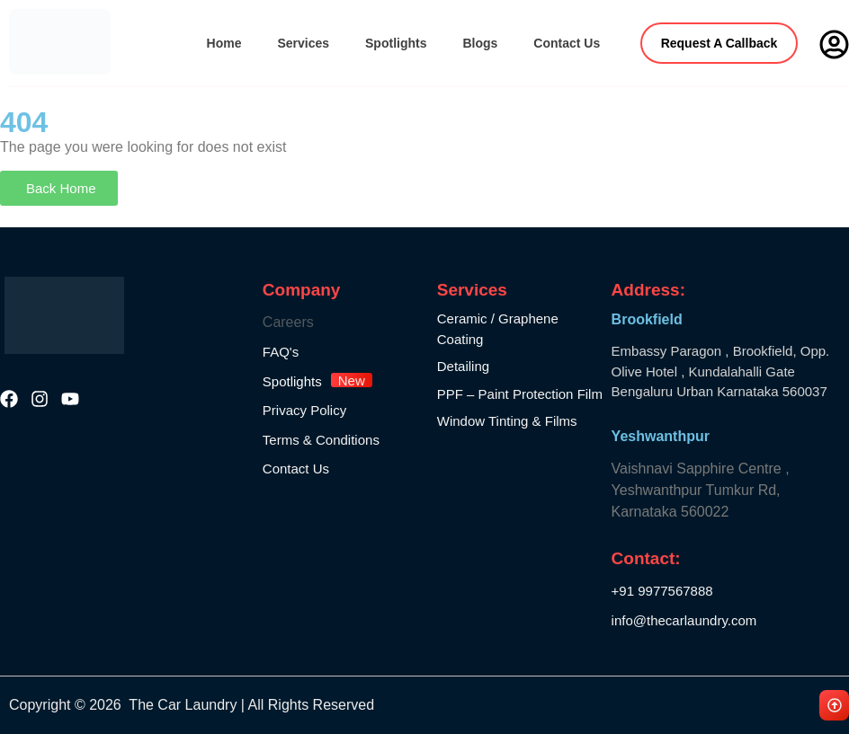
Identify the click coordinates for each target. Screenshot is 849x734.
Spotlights (395, 43)
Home (224, 43)
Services (303, 43)
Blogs (479, 43)
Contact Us (566, 43)
